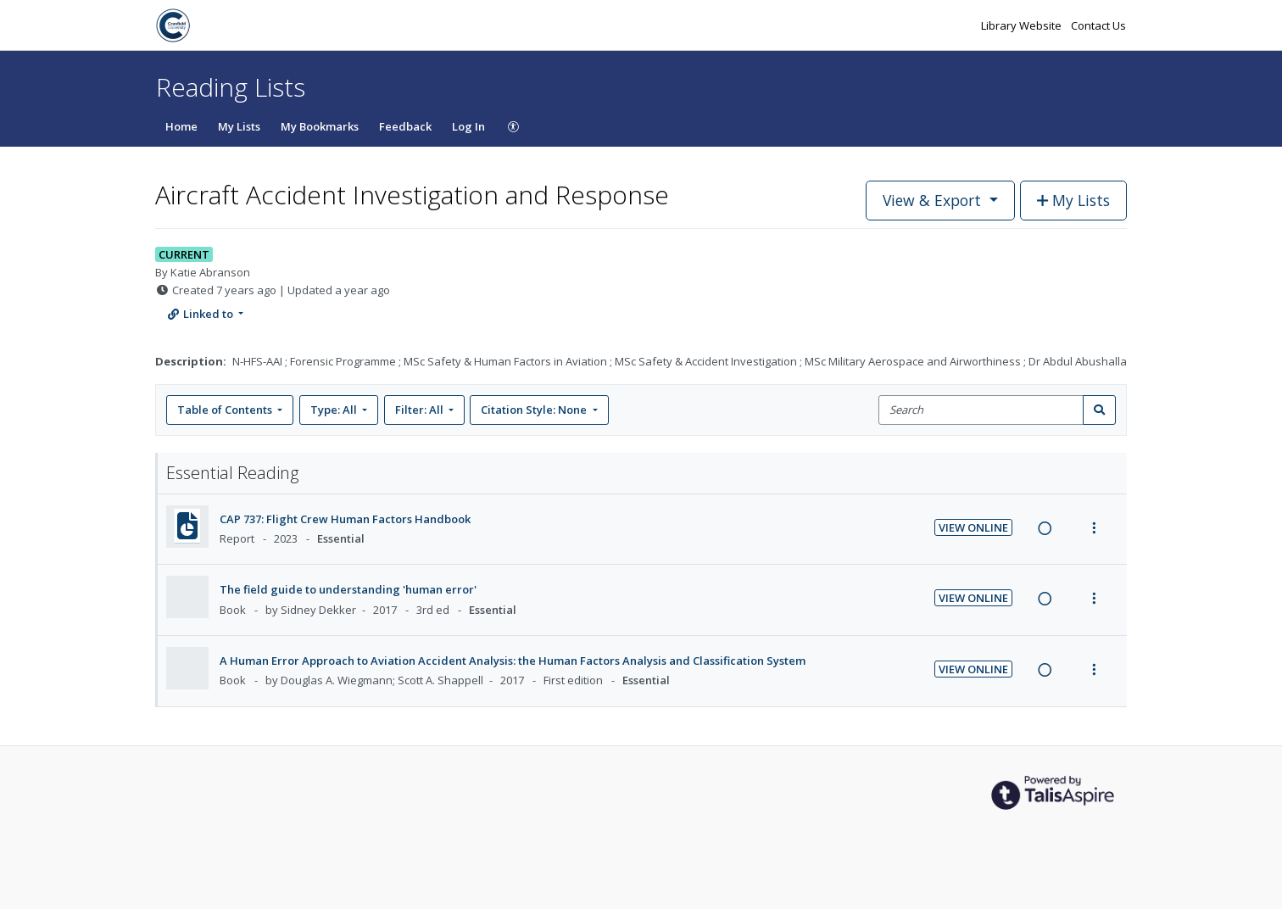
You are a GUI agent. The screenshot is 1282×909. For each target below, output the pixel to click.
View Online (973, 527)
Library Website (1022, 25)
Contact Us (1098, 25)
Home (181, 126)
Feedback (405, 126)
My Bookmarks (320, 126)
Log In (468, 126)
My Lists (239, 126)
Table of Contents (226, 409)
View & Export (934, 200)
